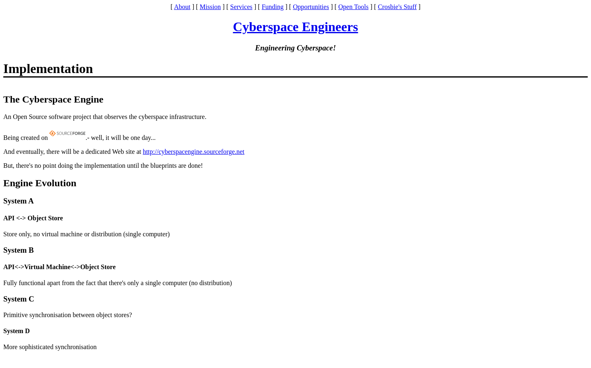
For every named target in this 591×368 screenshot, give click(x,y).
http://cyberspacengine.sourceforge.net (194, 151)
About (182, 6)
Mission (210, 6)
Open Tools (353, 6)
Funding (273, 6)
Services (241, 6)
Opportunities (311, 6)
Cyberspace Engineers (295, 26)
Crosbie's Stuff (397, 6)
